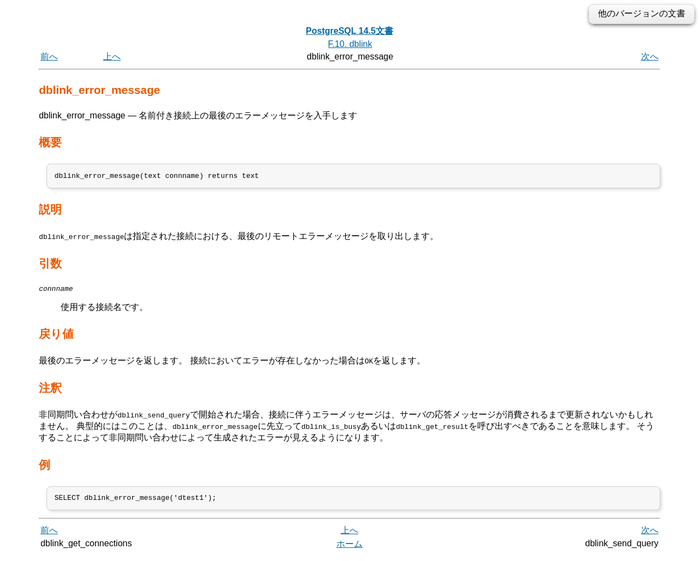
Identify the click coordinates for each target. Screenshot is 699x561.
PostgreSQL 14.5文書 (349, 30)
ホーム (349, 548)
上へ (112, 56)
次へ (650, 56)
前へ (49, 56)
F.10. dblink (350, 44)
